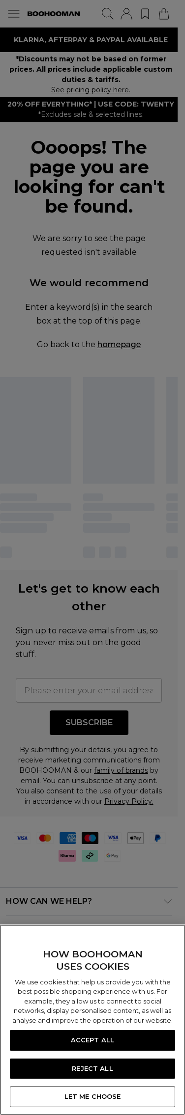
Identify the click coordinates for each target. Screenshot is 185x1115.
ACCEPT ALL (92, 1040)
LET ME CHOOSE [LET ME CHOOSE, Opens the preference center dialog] (92, 1096)
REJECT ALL (92, 1068)
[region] (92, 1020)
